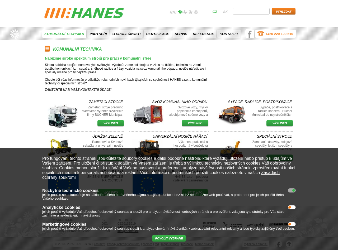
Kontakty (228, 34)
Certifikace (157, 34)
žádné (173, 13)
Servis (181, 34)
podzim (190, 13)
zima (196, 13)
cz (215, 12)
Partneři (98, 34)
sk (225, 12)
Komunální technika (64, 34)
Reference (203, 34)
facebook (250, 34)
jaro (180, 13)
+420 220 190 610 (279, 34)
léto (185, 13)
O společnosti (126, 34)
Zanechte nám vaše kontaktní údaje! (78, 90)
